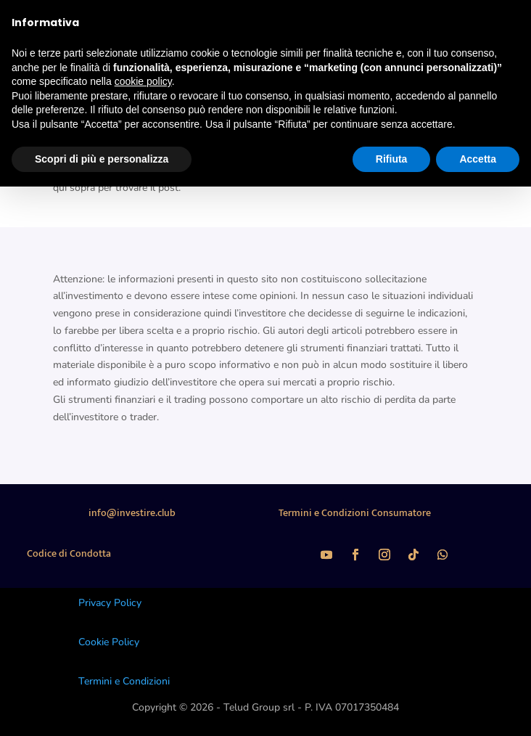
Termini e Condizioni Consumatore (355, 512)
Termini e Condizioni (124, 681)
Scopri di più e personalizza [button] (101, 159)
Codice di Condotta (69, 553)
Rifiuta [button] (392, 159)
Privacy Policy (109, 603)
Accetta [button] (477, 159)
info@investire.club (132, 512)
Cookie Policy (108, 642)
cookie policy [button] (143, 81)
